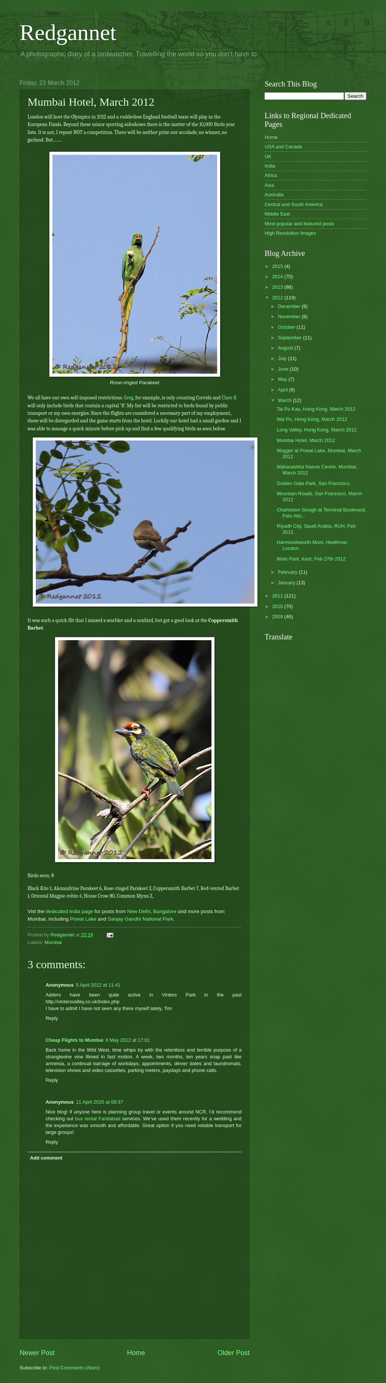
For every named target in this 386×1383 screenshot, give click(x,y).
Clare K (229, 397)
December (290, 306)
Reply (52, 1018)
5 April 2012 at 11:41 (98, 985)
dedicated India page (69, 911)
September (290, 337)
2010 (278, 606)
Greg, (129, 397)
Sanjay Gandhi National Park (140, 919)
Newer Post (37, 1353)
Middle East (277, 214)
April (283, 390)
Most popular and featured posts (299, 223)
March (285, 400)
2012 (278, 297)
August (286, 348)
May (283, 379)
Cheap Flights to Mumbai (74, 1040)
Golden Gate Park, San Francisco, (314, 483)
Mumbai (53, 942)
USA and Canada (283, 146)
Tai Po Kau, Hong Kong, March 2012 (316, 409)
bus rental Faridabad (97, 1118)
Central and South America (294, 204)
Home (136, 1353)
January (287, 582)
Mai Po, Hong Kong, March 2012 (312, 419)
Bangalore (164, 911)
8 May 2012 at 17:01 (128, 1040)
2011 (278, 596)
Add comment (46, 1158)
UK (268, 156)
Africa (271, 175)
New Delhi (138, 911)
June (284, 369)
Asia (269, 185)
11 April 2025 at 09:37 (99, 1102)
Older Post (234, 1353)
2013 (278, 287)
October (287, 327)
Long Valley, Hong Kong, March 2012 (317, 430)
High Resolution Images (290, 233)
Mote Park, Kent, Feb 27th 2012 (311, 559)
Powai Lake (83, 919)
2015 (278, 266)
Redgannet (68, 32)
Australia (274, 194)
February (288, 572)
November (290, 316)
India (270, 166)
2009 (278, 616)
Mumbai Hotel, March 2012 (306, 440)
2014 (278, 276)
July (283, 358)
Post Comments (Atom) (74, 1368)
